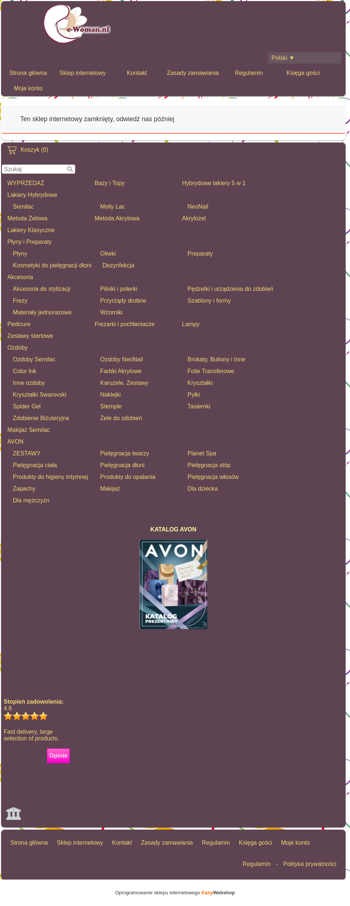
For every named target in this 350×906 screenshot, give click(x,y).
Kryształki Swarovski (39, 394)
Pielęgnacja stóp (208, 465)
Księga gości (303, 73)
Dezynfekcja (118, 265)
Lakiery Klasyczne (31, 230)
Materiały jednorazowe (42, 312)
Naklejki (110, 394)
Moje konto (28, 88)
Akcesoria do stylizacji (41, 289)
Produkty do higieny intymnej (50, 477)
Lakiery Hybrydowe (32, 195)
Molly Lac (112, 206)
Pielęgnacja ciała (35, 465)
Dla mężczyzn (31, 500)
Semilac (23, 206)
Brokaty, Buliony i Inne (216, 359)
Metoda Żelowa (27, 218)
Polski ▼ (283, 58)
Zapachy (24, 489)
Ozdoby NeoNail (121, 359)
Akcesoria (20, 277)
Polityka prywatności (309, 864)
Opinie (58, 755)
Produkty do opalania (127, 477)
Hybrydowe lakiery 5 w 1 (213, 183)
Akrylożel (194, 218)
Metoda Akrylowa (117, 218)
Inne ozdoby (29, 383)
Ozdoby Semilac (34, 359)
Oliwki (108, 253)
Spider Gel (27, 406)
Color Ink (24, 371)
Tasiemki (198, 406)
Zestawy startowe (30, 336)
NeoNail (197, 206)
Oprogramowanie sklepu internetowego (175, 892)
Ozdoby (17, 347)
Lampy (191, 324)
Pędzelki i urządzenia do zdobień (230, 289)
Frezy (20, 300)
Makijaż (110, 489)
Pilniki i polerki (118, 289)
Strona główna (28, 73)
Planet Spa (201, 453)
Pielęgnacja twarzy (124, 453)
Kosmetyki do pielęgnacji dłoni (52, 265)
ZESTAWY (27, 453)
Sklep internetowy (82, 73)
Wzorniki (111, 312)
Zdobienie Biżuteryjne (41, 418)
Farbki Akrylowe (121, 371)
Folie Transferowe (210, 371)
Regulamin (249, 73)
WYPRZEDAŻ (25, 183)
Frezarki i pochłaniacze (125, 324)
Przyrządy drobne (123, 300)
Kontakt (137, 73)
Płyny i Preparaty (29, 242)
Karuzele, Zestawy (124, 383)
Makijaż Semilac (28, 430)
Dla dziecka (202, 489)
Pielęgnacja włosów (213, 477)
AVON (15, 441)
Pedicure (18, 324)
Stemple (111, 406)
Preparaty (200, 253)
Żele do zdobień (121, 418)
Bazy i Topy (110, 183)
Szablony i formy (209, 300)
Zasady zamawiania (193, 73)
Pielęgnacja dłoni (122, 465)
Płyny (20, 253)
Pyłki (193, 394)
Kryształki (199, 383)
